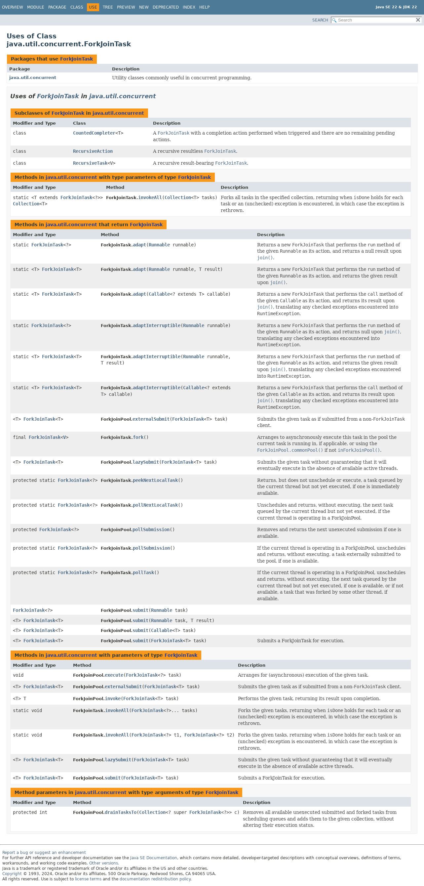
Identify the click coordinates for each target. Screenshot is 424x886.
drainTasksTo (120, 812)
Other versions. (104, 863)
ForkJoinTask (76, 59)
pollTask (143, 572)
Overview (12, 7)
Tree (108, 7)
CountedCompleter (94, 133)
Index (189, 7)
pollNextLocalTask (155, 505)
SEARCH (320, 20)
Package (57, 7)
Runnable (159, 244)
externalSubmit (151, 419)
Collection (26, 203)
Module (35, 7)
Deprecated (166, 7)
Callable (159, 294)
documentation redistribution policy (155, 879)
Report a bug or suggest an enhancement (44, 852)
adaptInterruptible (156, 325)
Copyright (12, 873)
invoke (113, 698)
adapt (139, 244)
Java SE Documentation (153, 858)
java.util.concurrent (32, 77)
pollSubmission (151, 529)
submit (140, 610)
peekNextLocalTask (155, 480)
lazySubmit (146, 462)
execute (114, 675)
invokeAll (150, 197)
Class (76, 7)
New (144, 7)
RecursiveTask (90, 163)
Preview (126, 7)
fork (138, 437)
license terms (88, 879)
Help (204, 7)
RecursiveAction (93, 151)
